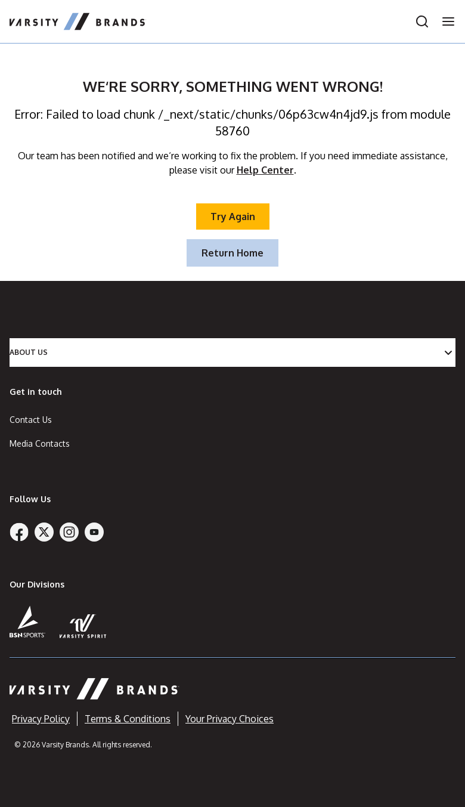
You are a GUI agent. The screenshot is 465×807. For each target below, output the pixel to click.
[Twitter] (44, 532)
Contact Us (31, 420)
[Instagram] (69, 532)
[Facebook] (19, 532)
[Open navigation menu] (444, 21)
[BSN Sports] (27, 621)
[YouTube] (94, 532)
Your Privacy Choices (229, 719)
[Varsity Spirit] (83, 626)
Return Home (233, 253)
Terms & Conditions (127, 719)
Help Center (265, 170)
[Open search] (422, 21)
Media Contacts (40, 443)
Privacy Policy (41, 719)
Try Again (232, 216)
